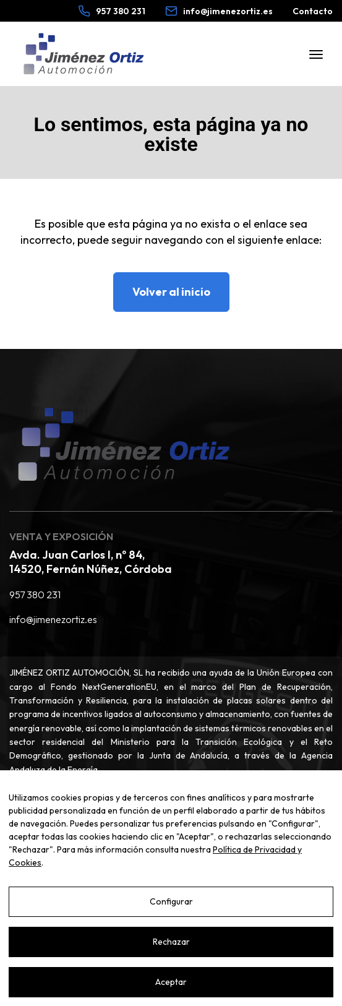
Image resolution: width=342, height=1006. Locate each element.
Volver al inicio (171, 292)
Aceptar (171, 981)
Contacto (313, 11)
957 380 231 (35, 594)
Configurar (171, 901)
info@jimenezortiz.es (53, 619)
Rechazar (171, 941)
